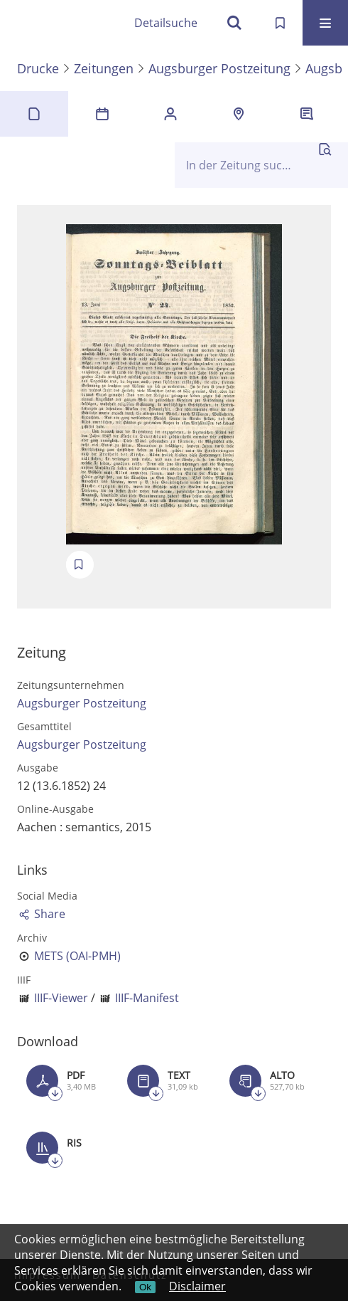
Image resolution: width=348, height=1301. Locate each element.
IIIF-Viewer (61, 998)
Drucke (38, 68)
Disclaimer (197, 1286)
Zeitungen (104, 68)
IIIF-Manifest (147, 998)
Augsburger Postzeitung (219, 68)
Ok (145, 1287)
